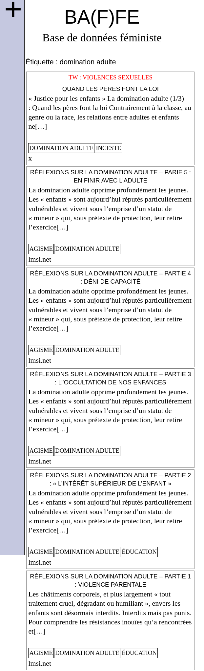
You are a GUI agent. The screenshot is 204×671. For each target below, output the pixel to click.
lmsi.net (39, 259)
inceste (108, 147)
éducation (139, 551)
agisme (41, 248)
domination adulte (61, 147)
